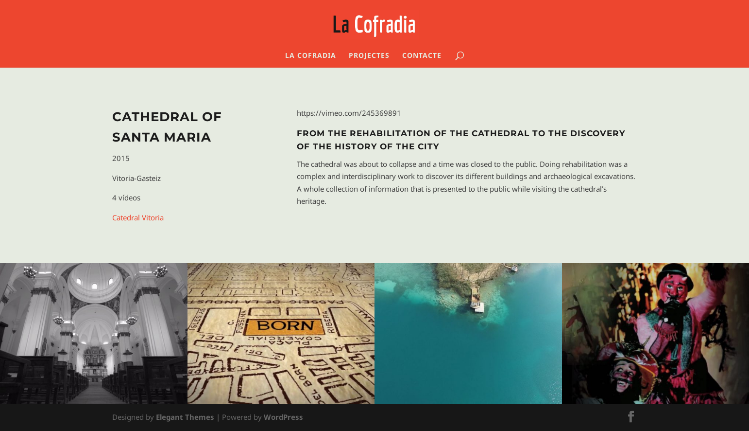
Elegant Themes (185, 417)
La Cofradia (310, 56)
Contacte (422, 56)
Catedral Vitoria (138, 217)
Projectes (369, 56)
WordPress (283, 417)
